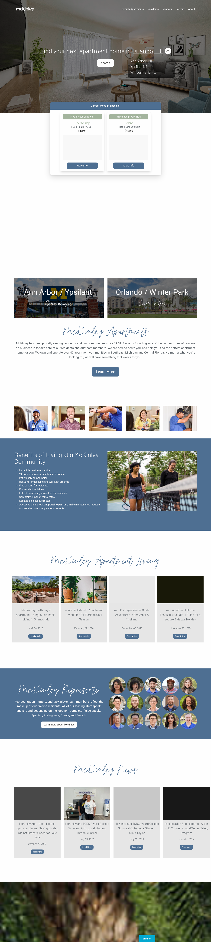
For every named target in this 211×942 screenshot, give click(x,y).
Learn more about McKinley (58, 724)
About (191, 9)
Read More (37, 852)
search (105, 63)
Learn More (105, 372)
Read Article (35, 636)
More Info (82, 165)
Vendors (167, 9)
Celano (128, 123)
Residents (153, 9)
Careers (180, 9)
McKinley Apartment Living (105, 561)
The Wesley (82, 123)
